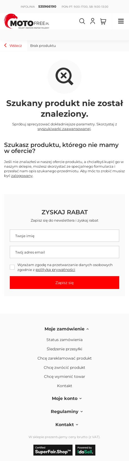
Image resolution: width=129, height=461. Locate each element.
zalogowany (22, 175)
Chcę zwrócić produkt (64, 367)
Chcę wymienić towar (64, 376)
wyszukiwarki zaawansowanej (64, 128)
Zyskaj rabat (65, 212)
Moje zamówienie (64, 329)
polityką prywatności (55, 269)
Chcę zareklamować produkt (64, 358)
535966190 (47, 6)
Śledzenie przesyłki (64, 349)
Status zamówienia (64, 340)
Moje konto (64, 398)
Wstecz (13, 46)
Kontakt (64, 386)
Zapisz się (64, 282)
